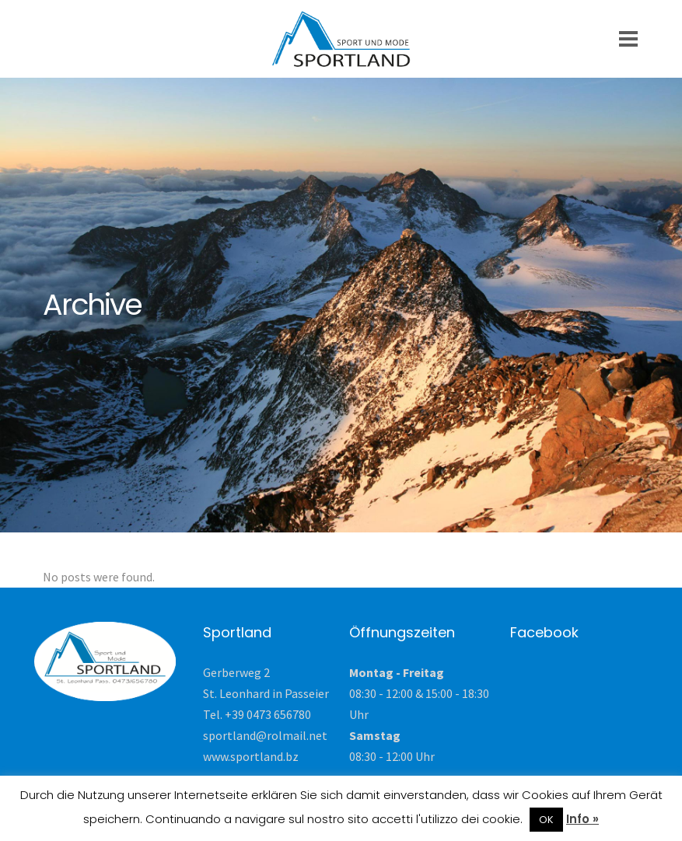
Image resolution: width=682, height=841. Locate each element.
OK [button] (546, 819)
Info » (582, 819)
